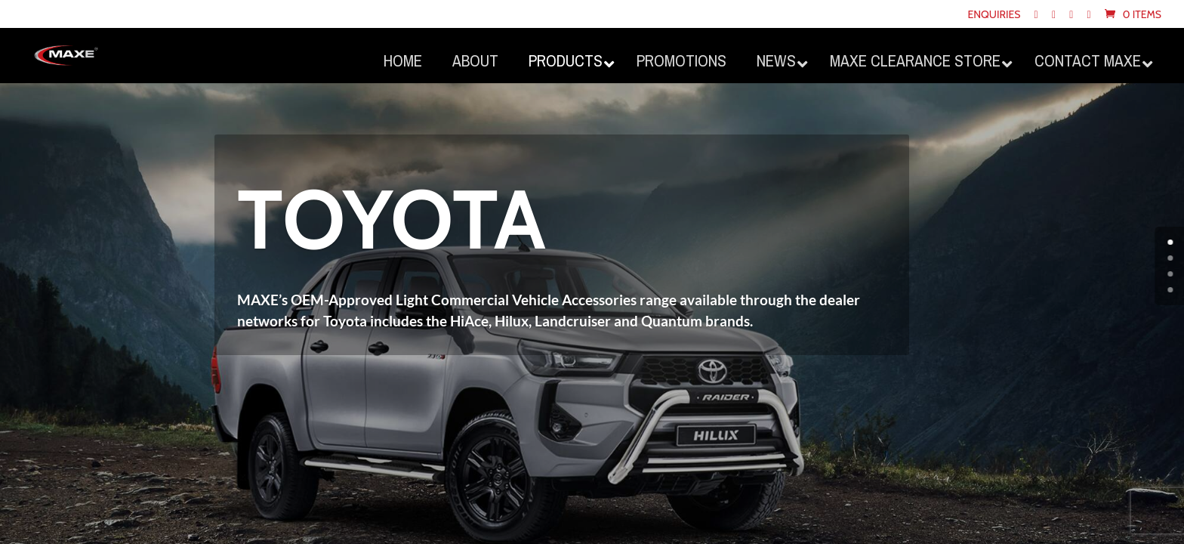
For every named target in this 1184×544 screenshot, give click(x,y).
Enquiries (993, 15)
